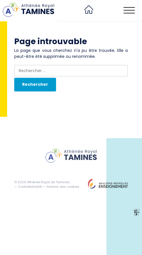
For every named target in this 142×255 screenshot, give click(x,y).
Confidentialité (30, 186)
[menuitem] (89, 10)
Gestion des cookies (62, 186)
